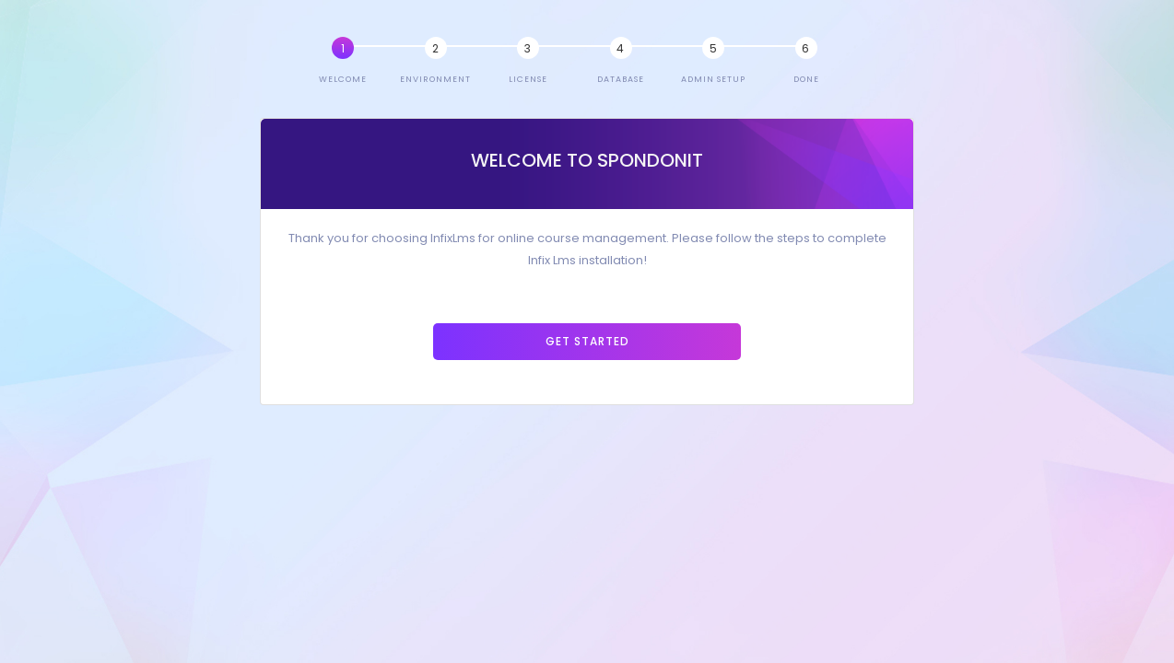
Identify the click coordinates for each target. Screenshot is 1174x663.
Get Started (587, 341)
